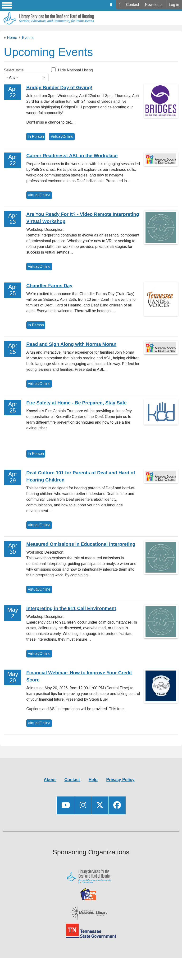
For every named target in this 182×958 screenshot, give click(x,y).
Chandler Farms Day (49, 285)
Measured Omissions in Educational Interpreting (80, 544)
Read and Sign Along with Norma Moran (71, 344)
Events (28, 38)
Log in (174, 5)
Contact (132, 5)
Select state (14, 70)
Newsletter (154, 5)
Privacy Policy (120, 779)
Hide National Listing (75, 70)
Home (12, 38)
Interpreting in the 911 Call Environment (71, 608)
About (50, 779)
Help (119, 4)
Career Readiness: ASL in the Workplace (72, 155)
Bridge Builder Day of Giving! (59, 87)
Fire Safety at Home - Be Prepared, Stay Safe (76, 402)
